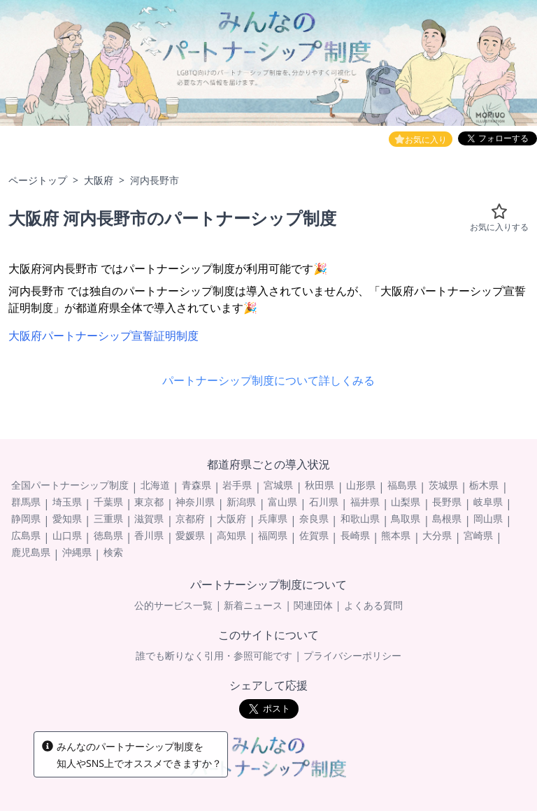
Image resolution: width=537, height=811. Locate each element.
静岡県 (26, 518)
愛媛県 (190, 535)
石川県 (323, 501)
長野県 (446, 501)
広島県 (26, 535)
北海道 (155, 484)
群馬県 (26, 501)
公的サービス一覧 (173, 605)
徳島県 (108, 535)
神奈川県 (195, 501)
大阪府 (98, 180)
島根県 (446, 518)
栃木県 (484, 484)
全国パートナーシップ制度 (70, 484)
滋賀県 (149, 518)
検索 (113, 552)
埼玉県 (67, 501)
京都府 (190, 518)
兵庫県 (272, 518)
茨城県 (443, 484)
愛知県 (67, 518)
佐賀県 (314, 535)
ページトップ (37, 180)
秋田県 (319, 484)
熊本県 (395, 535)
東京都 (149, 501)
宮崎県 (478, 535)
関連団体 (313, 605)
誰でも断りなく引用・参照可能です (214, 655)
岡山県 (488, 518)
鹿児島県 (30, 552)
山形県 (360, 484)
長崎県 (355, 535)
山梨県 (405, 501)
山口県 (67, 535)
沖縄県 (77, 552)
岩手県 (237, 484)
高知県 (231, 535)
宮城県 (278, 484)
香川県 (149, 535)
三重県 (108, 518)
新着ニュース (253, 605)
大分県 (437, 535)
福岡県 (272, 535)
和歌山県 (360, 518)
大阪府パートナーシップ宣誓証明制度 (103, 335)
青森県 (196, 484)
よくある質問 (373, 605)
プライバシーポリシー (352, 655)
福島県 (402, 484)
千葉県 (108, 501)
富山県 (282, 501)
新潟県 (241, 501)
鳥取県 (405, 518)
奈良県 (314, 518)
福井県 (365, 501)
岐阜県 (488, 501)
